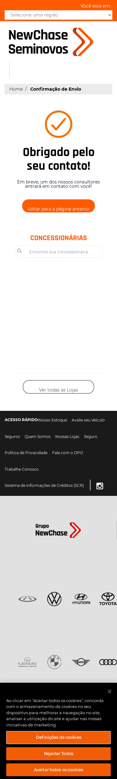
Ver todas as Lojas (58, 390)
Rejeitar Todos (58, 755)
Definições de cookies (58, 739)
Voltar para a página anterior (58, 209)
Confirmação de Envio (55, 89)
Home (16, 89)
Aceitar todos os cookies (58, 771)
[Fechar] (109, 694)
